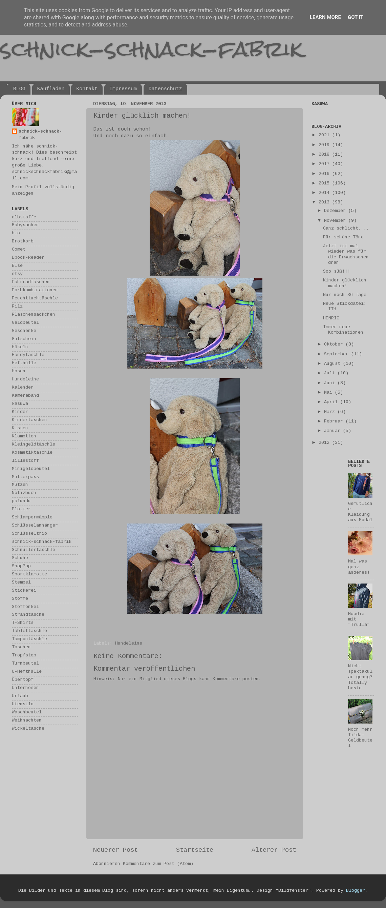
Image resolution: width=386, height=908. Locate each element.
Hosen (18, 371)
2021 (325, 135)
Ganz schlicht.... (346, 229)
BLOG (19, 89)
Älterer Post (274, 850)
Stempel (21, 583)
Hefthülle (24, 363)
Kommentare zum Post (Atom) (158, 864)
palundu (21, 501)
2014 (325, 193)
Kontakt (87, 89)
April (332, 402)
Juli (331, 373)
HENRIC (331, 318)
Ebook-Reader (28, 258)
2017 (325, 164)
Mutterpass (25, 477)
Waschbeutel (27, 712)
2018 (325, 155)
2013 (325, 202)
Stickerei (24, 591)
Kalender (23, 388)
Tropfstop (24, 655)
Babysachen (25, 225)
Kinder (20, 412)
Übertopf (23, 680)
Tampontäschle (29, 639)
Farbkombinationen (35, 290)
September (337, 354)
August (333, 364)
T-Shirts (23, 623)
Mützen (20, 485)
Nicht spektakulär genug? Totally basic (360, 677)
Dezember (336, 211)
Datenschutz (165, 89)
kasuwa (20, 404)
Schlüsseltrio (29, 534)
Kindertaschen (29, 420)
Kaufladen (51, 89)
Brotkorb (23, 241)
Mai (329, 393)
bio (16, 233)
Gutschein (24, 339)
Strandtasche (28, 615)
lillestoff (25, 461)
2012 (325, 443)
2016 (325, 174)
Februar (335, 421)
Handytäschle (28, 355)
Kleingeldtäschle (33, 445)
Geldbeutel (25, 323)
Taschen (21, 647)
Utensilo (23, 704)
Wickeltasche (28, 729)
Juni (331, 383)
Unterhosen (25, 688)
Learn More (325, 17)
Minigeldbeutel (31, 469)
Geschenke (24, 331)
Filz (17, 307)
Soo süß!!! (336, 272)
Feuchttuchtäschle (35, 298)
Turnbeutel (25, 664)
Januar (333, 431)
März (331, 412)
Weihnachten (27, 721)
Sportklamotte (29, 574)
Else (17, 266)
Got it (355, 17)
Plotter (21, 509)
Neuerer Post (115, 850)
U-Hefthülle (27, 672)
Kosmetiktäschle (32, 453)
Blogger (355, 891)
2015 (325, 183)
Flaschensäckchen (33, 315)
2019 (325, 145)
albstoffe (24, 217)
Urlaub (20, 696)
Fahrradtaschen (31, 282)
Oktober (335, 345)
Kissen (20, 428)
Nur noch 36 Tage (344, 295)
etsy (17, 274)
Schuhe (20, 558)
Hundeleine (128, 644)
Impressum (123, 89)
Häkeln (20, 347)
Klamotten (24, 436)
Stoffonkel (25, 607)
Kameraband (25, 396)
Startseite (194, 850)
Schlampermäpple (32, 517)
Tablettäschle (29, 631)
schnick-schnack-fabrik (151, 49)
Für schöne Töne (343, 237)
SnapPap (21, 566)
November (336, 221)
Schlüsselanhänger (35, 526)
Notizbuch (24, 493)
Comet (18, 250)
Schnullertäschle (33, 550)
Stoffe (20, 599)
